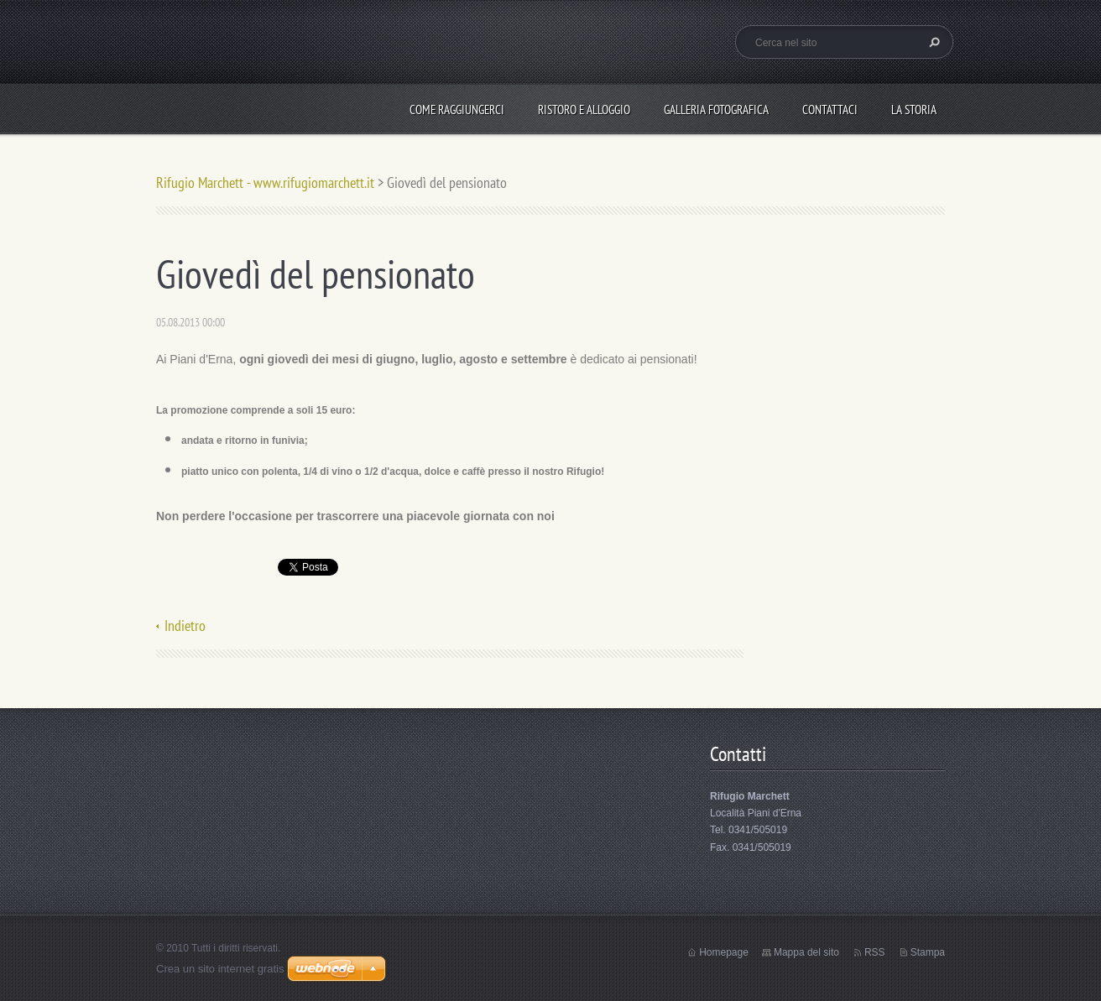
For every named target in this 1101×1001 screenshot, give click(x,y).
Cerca (932, 42)
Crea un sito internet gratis (220, 968)
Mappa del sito (806, 952)
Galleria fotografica (716, 109)
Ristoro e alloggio (584, 109)
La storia (914, 109)
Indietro (185, 625)
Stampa (928, 952)
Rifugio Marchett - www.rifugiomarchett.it (265, 182)
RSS (874, 952)
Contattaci (830, 109)
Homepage (724, 952)
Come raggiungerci (457, 109)
